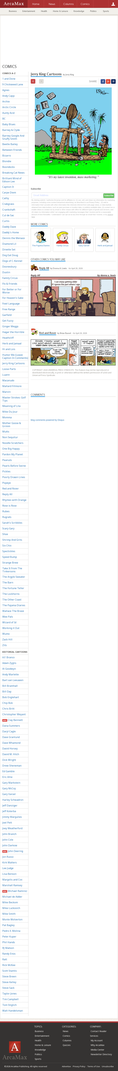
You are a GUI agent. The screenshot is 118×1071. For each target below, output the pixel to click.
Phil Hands (8, 942)
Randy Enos (9, 953)
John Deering (12, 851)
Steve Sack (8, 988)
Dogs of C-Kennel (12, 261)
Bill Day (6, 691)
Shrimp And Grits (12, 540)
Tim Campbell (10, 999)
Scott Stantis (9, 970)
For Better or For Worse (11, 291)
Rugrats (6, 517)
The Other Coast (11, 599)
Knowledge (79, 11)
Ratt (4, 959)
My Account (97, 1040)
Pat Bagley (8, 925)
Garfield (7, 315)
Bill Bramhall (10, 686)
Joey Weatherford (12, 828)
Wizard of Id (9, 622)
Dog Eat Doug (10, 255)
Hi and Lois (8, 349)
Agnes (5, 90)
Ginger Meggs (10, 326)
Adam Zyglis (9, 663)
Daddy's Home (10, 232)
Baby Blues (8, 124)
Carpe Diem (9, 192)
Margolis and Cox (12, 879)
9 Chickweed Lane (12, 84)
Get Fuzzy (7, 320)
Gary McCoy (9, 788)
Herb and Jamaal (12, 343)
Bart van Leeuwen (12, 680)
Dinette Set (8, 249)
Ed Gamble (8, 771)
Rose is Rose (9, 505)
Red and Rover (10, 488)
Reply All (7, 494)
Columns (67, 1040)
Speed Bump (9, 557)
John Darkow (9, 845)
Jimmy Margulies (12, 817)
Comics (66, 1035)
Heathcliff (8, 337)
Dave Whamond (11, 742)
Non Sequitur (10, 437)
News (65, 1031)
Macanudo (8, 380)
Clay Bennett (12, 720)
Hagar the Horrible (13, 332)
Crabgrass (8, 204)
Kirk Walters (9, 862)
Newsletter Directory (101, 1054)
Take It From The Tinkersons (12, 570)
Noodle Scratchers (12, 443)
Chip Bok (7, 703)
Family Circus (10, 278)
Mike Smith (9, 913)
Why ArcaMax (97, 1045)
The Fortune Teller (13, 588)
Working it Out (10, 628)
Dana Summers (11, 725)
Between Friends (12, 150)
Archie (6, 101)
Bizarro (6, 155)
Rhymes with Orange (14, 500)
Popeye (6, 483)
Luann (6, 374)
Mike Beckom (10, 902)
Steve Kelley (9, 982)
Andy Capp (8, 95)
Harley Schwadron (12, 799)
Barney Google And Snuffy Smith (13, 137)
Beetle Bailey (10, 144)
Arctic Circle (9, 107)
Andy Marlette (10, 674)
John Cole (7, 839)
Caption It (8, 187)
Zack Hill (7, 639)
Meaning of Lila (11, 406)
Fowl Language (11, 303)
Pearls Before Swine (14, 465)
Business (13, 11)
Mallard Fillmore (12, 386)
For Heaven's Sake (12, 298)
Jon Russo (8, 856)
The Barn (7, 582)
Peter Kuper (9, 936)
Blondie (6, 161)
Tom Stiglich (9, 1005)
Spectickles (8, 551)
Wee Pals (7, 616)
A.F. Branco (8, 657)
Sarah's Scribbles (12, 522)
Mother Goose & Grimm (11, 424)
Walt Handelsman (12, 1010)
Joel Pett (7, 822)
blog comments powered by (47, 420)
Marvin (6, 392)
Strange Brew (10, 562)
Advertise (66, 1066)
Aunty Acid (8, 113)
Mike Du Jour (10, 411)
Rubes (6, 511)
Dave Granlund (11, 737)
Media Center (97, 1049)
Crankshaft (8, 209)
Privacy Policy (79, 1066)
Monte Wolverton (12, 919)
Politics (93, 11)
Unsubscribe (108, 1066)
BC (4, 118)
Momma (7, 417)
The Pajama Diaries (13, 605)
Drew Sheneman (12, 765)
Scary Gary (8, 528)
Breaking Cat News (13, 172)
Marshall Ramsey (12, 885)
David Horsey (10, 748)
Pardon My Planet (12, 454)
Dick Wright (9, 760)
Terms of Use (93, 1066)
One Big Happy (11, 448)
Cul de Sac (8, 215)
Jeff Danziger (9, 805)
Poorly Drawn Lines (13, 477)
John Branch (9, 834)
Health (44, 11)
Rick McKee (8, 965)
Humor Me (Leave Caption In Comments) (15, 356)
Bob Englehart (10, 697)
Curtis (5, 221)
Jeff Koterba (9, 811)
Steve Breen (9, 976)
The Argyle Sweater (13, 576)
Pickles (6, 471)
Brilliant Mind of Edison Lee (12, 180)
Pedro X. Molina (11, 931)
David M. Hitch (10, 754)
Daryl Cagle (9, 731)
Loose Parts (9, 369)
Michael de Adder (12, 896)
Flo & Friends (9, 283)
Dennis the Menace (13, 238)
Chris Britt (8, 708)
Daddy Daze (9, 226)
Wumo (6, 633)
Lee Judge (8, 868)
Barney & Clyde (11, 130)
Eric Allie (7, 777)
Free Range (8, 309)
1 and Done (8, 78)
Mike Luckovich (11, 908)
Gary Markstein (11, 782)
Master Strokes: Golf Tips (14, 399)
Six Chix (6, 545)
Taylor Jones (9, 993)
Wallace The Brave (13, 611)
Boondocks (8, 167)
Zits (4, 645)
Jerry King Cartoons (13, 363)
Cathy (5, 198)
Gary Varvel (9, 794)
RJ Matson (8, 948)
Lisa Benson (9, 874)
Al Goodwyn (9, 668)
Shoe (5, 534)
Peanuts (7, 460)
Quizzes (67, 1045)
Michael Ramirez (14, 891)
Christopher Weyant (14, 714)
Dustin (6, 272)
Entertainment (28, 11)
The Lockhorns (11, 594)
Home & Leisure (60, 11)
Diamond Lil (9, 243)
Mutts (5, 431)
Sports (106, 11)
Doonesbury (9, 266)
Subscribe (108, 196)
